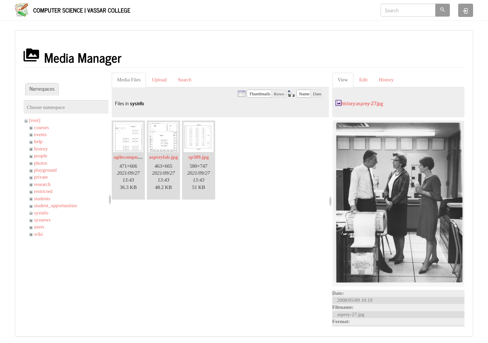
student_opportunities (55, 205)
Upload (159, 79)
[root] (34, 120)
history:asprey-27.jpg (362, 103)
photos (40, 163)
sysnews (42, 219)
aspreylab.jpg (163, 157)
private (41, 177)
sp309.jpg (198, 157)
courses (41, 127)
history (41, 148)
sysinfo (41, 212)
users (39, 226)
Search (184, 79)
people (40, 155)
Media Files (129, 79)
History (386, 79)
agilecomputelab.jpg (134, 157)
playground (45, 170)
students (42, 198)
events (40, 134)
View (342, 79)
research (42, 184)
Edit (363, 79)
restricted (43, 191)
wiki (38, 234)
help (38, 141)
